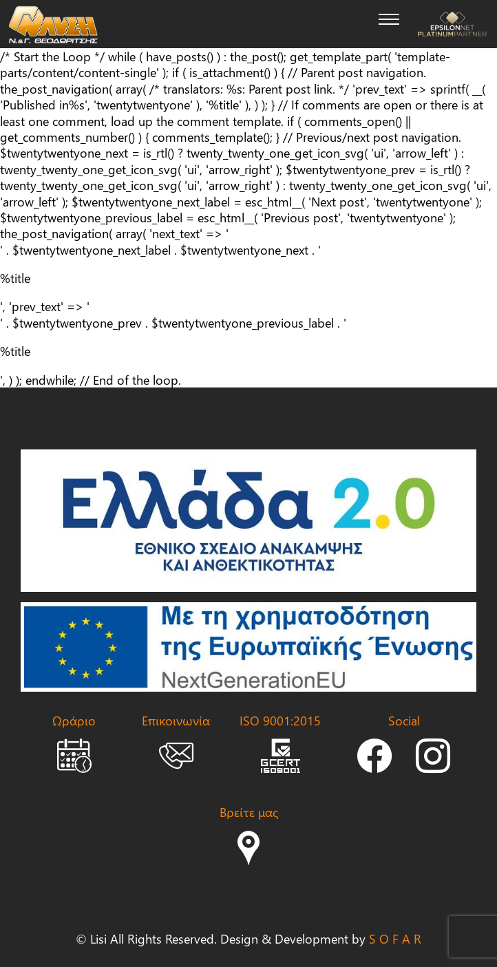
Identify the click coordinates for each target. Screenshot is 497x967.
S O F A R (395, 938)
